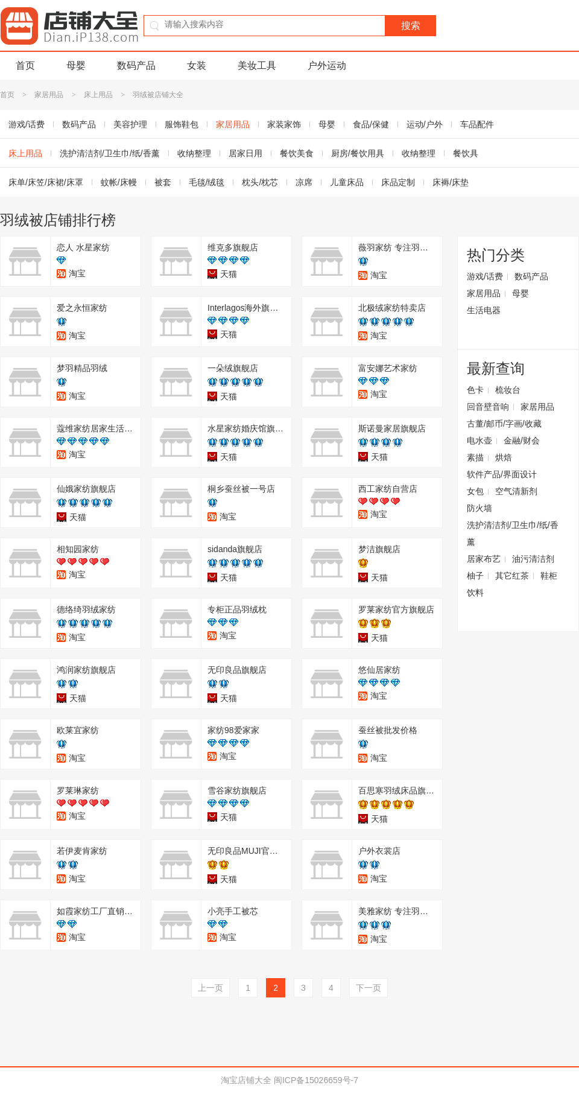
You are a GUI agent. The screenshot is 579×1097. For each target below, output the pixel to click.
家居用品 (48, 95)
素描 (475, 457)
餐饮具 (465, 153)
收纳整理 (194, 153)
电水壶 (479, 440)
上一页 (210, 988)
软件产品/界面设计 (502, 474)
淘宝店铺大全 (246, 1080)
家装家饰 (284, 124)
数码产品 (136, 65)
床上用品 (98, 95)
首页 (25, 65)
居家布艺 (484, 559)
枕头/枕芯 (260, 182)
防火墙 (479, 508)
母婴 (76, 65)
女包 (475, 491)
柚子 (475, 575)
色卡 (475, 390)
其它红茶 (512, 575)
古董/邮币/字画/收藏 (504, 423)
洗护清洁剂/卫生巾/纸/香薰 (110, 153)
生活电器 (484, 310)
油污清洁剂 (533, 559)
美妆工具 (257, 65)
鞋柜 (548, 575)
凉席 (304, 182)
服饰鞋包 (181, 124)
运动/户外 (425, 124)
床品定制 (398, 182)
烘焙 (503, 457)
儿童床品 (347, 182)
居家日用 (245, 153)
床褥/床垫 (450, 182)
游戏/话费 (485, 276)
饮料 (475, 592)
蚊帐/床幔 (119, 182)
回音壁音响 (488, 407)
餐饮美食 (297, 153)
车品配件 (477, 124)
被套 (162, 182)
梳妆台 (507, 390)
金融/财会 (522, 440)
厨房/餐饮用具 (357, 153)
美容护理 (130, 124)
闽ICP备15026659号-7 (316, 1080)
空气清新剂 (516, 491)
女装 (196, 65)
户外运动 (327, 65)
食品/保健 (371, 124)
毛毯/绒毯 (207, 182)
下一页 (368, 988)
